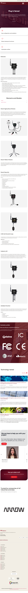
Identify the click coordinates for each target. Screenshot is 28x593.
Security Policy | (12, 589)
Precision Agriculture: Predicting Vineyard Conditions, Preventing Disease (12, 415)
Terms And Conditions (15, 588)
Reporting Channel (16, 589)
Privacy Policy (20, 588)
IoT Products (3, 553)
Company (2, 562)
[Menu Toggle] (23, 3)
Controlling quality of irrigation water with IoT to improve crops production (12, 398)
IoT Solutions (3, 544)
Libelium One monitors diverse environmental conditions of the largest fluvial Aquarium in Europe (13, 383)
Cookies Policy (24, 588)
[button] (1, 454)
